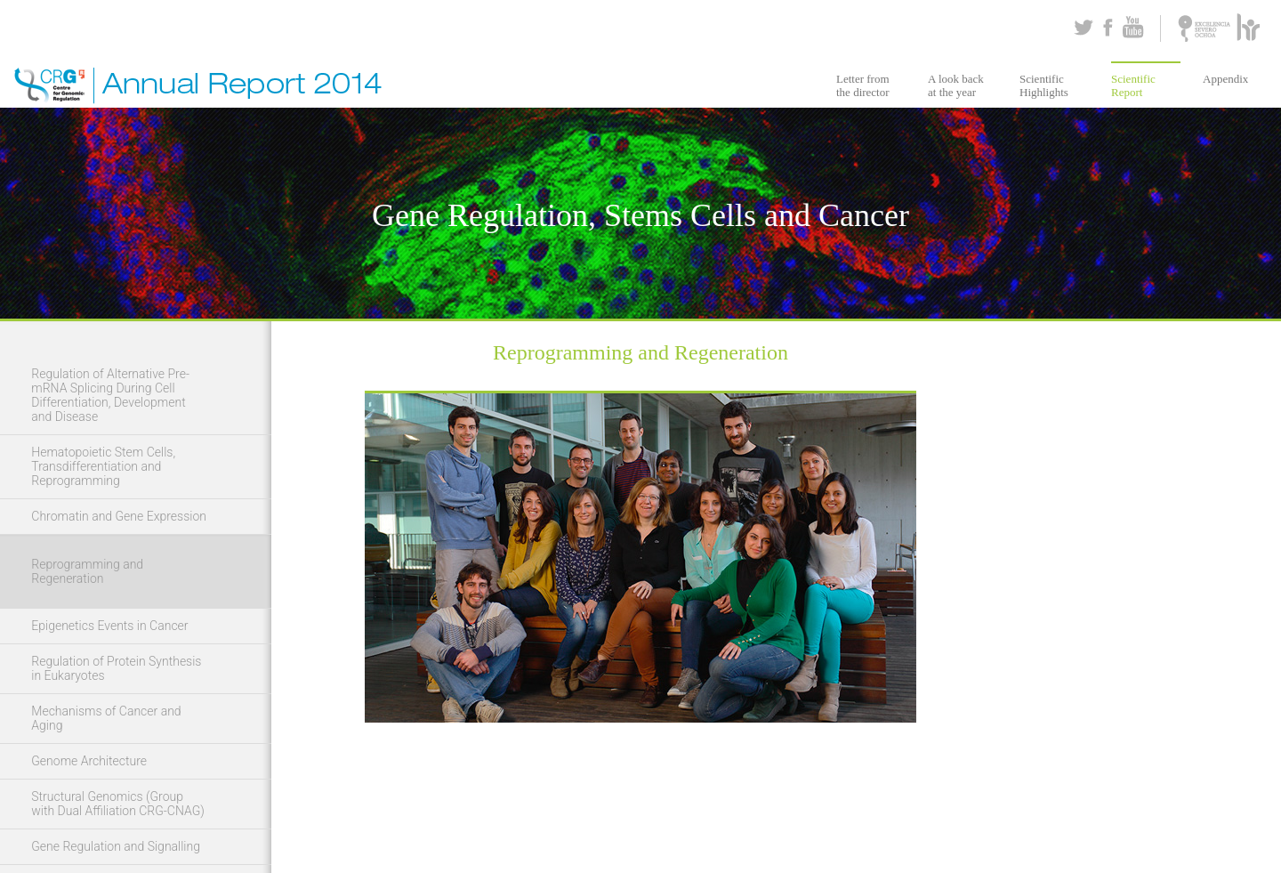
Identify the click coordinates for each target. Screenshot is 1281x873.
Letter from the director (863, 85)
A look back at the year (956, 85)
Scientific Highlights (1043, 85)
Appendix (1225, 78)
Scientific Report (1133, 85)
